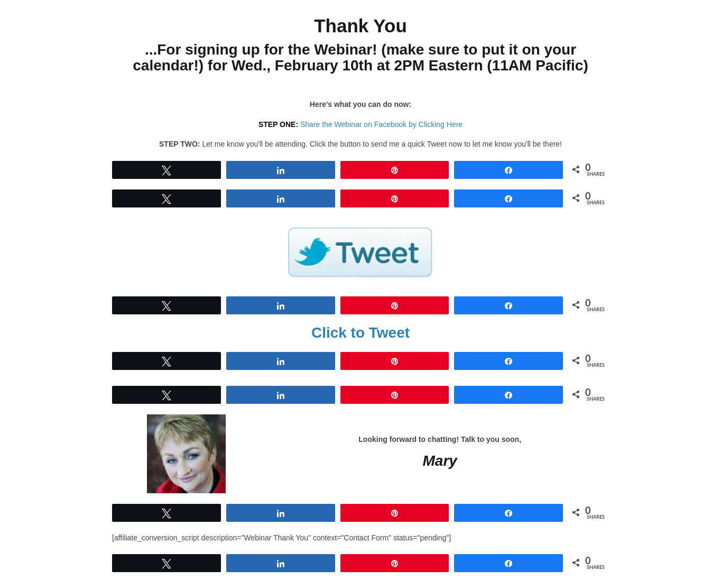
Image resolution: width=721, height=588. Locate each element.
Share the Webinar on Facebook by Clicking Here (381, 124)
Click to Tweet (360, 332)
